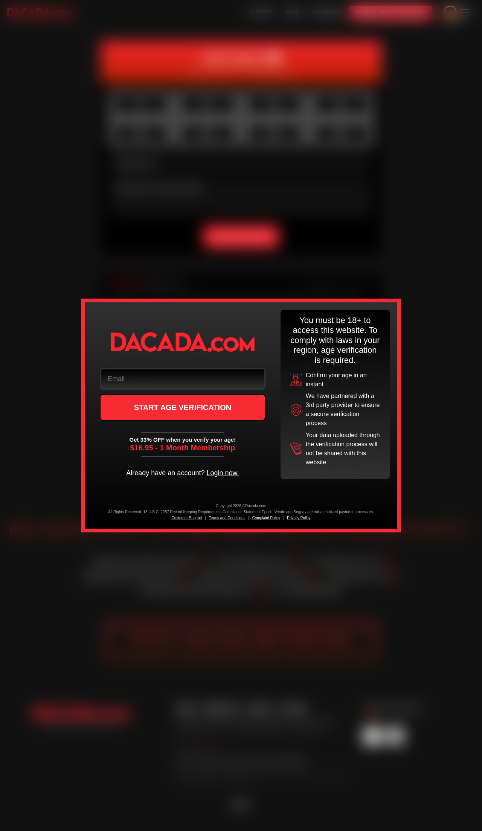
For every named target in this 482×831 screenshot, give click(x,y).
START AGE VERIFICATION (183, 407)
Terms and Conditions (227, 518)
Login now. (222, 473)
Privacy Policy (298, 518)
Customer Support (186, 518)
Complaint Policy (266, 518)
